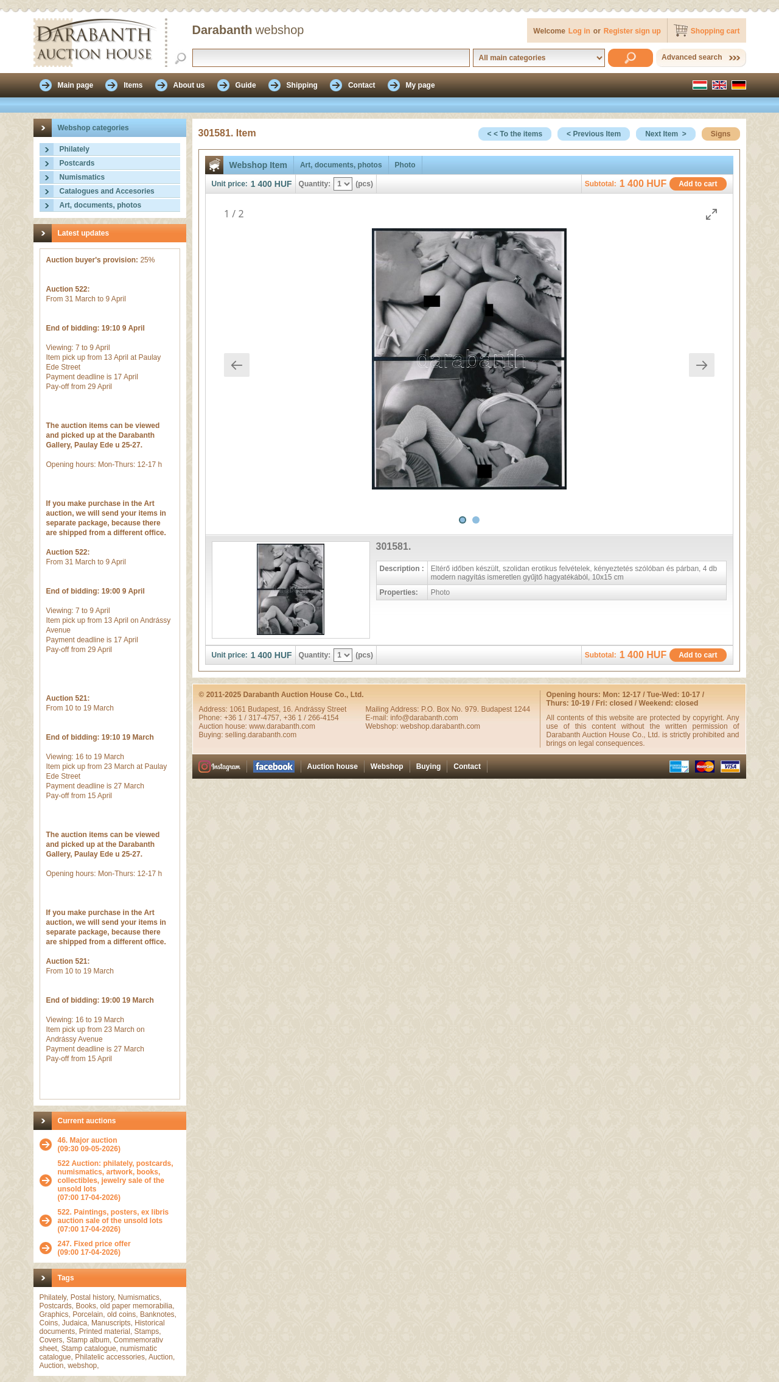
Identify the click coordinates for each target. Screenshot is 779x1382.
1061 (238, 709)
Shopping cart (715, 31)
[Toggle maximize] (711, 214)
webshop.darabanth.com (440, 726)
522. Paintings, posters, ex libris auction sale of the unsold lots (113, 1216)
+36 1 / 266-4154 (311, 718)
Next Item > (665, 134)
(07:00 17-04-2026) (119, 1180)
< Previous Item (594, 134)
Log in (579, 31)
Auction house (332, 766)
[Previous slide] (237, 365)
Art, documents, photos (101, 205)
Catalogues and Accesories (107, 191)
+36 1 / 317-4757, (254, 718)
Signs (721, 134)
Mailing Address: (393, 709)
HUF (283, 184)
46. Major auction (87, 1140)
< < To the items (514, 134)
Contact (467, 766)
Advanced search (692, 57)
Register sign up (632, 31)
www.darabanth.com (282, 726)
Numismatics (82, 177)
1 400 (261, 184)
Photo (405, 165)
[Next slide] (701, 365)
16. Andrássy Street (315, 709)
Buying (428, 766)
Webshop (387, 766)
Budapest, (265, 709)
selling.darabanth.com (260, 735)
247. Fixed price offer (94, 1244)
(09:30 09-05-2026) (89, 1144)
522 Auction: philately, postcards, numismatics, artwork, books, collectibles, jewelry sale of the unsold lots (115, 1176)
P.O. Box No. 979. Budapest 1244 (475, 709)
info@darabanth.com (424, 718)
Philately (74, 149)
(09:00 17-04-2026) (94, 1248)
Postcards (77, 163)
